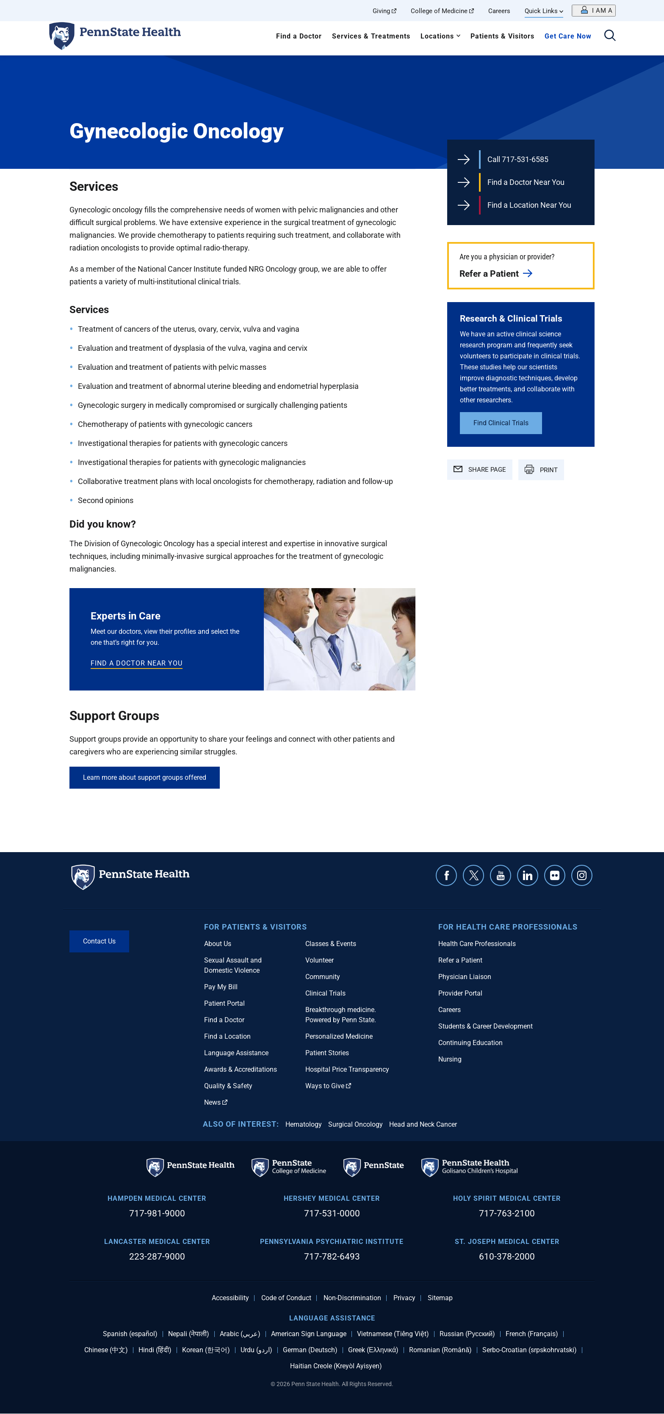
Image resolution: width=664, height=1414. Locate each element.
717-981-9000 (157, 1213)
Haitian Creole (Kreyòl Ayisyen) (336, 1366)
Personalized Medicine (339, 1036)
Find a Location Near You (529, 205)
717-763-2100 (507, 1213)
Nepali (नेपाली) (188, 1334)
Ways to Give (328, 1086)
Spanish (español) (130, 1334)
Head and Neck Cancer (423, 1124)
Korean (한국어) (206, 1350)
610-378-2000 (507, 1257)
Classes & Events (330, 944)
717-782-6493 (332, 1257)
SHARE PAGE (480, 469)
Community (322, 977)
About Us (217, 944)
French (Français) (532, 1334)
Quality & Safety (228, 1086)
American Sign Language (308, 1334)
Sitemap (440, 1298)
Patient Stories (327, 1053)
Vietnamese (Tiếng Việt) (393, 1334)
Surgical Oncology (355, 1124)
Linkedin (527, 875)
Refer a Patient (489, 274)
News (215, 1102)
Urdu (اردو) (256, 1350)
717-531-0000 (332, 1213)
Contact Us (99, 941)
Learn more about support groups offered (144, 777)
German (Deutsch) (310, 1350)
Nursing (450, 1059)
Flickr (554, 875)
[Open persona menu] (594, 11)
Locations (437, 36)
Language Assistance (236, 1053)
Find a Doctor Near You (525, 182)
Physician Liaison (464, 977)
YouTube (500, 875)
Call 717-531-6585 (517, 159)
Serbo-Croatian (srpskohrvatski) (529, 1350)
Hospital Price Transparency (347, 1069)
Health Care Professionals (477, 944)
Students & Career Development (485, 1026)
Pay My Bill (221, 987)
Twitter (473, 875)
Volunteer (319, 960)
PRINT (541, 469)
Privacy (404, 1298)
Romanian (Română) (440, 1350)
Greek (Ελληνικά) (373, 1350)
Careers (499, 11)
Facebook (446, 875)
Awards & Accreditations (240, 1069)
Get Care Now (568, 36)
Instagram (581, 875)
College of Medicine (442, 11)
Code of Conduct (286, 1298)
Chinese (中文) (106, 1350)
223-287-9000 (157, 1257)
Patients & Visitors (502, 36)
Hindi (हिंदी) (155, 1350)
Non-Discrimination (352, 1298)
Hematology (303, 1124)
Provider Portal (460, 993)
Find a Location (227, 1036)
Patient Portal (224, 1003)
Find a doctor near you (137, 663)
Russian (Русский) (467, 1334)
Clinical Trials (325, 993)
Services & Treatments (371, 36)
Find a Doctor (299, 36)
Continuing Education (470, 1043)
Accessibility (230, 1298)
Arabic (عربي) (240, 1334)
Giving (384, 11)
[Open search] (610, 36)
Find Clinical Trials (500, 423)
